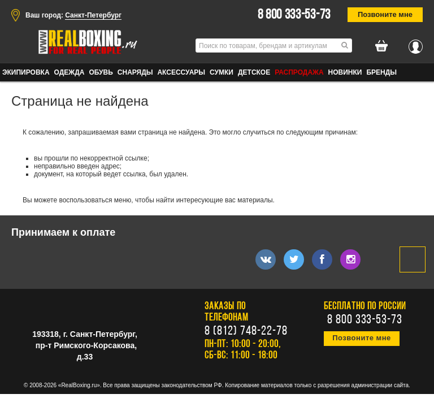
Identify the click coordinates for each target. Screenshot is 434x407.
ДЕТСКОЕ (254, 72)
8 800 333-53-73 (294, 15)
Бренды (381, 72)
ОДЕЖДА (69, 72)
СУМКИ (221, 72)
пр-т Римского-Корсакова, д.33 (86, 351)
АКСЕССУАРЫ (181, 72)
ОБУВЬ (100, 72)
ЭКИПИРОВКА (26, 72)
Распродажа (299, 72)
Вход (416, 43)
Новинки (345, 72)
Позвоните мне (385, 14)
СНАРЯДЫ (135, 72)
